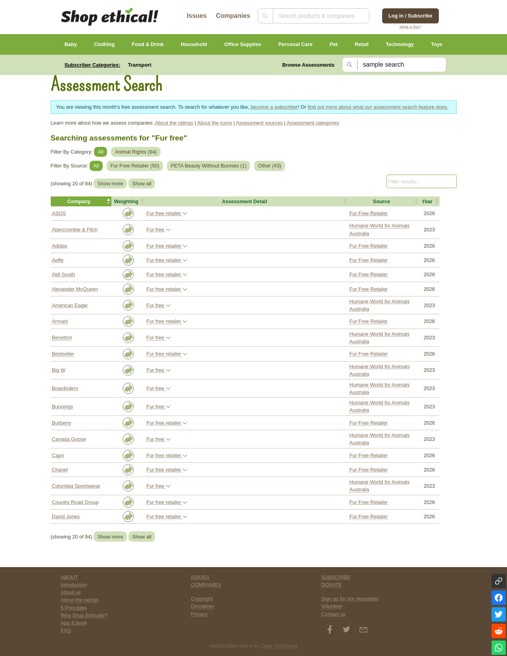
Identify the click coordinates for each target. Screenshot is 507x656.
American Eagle (70, 305)
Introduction (74, 585)
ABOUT (69, 577)
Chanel (60, 470)
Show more (110, 184)
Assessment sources (259, 123)
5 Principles (74, 608)
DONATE (331, 585)
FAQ (66, 630)
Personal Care (295, 44)
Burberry (61, 423)
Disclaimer (203, 606)
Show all (141, 184)
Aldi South (63, 274)
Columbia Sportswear (76, 486)
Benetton (62, 338)
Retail (362, 44)
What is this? (410, 27)
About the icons (214, 123)
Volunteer (331, 606)
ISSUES (200, 577)
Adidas (59, 246)
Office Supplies (242, 44)
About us (71, 592)
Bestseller (63, 354)
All (100, 152)
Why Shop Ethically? (84, 615)
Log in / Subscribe (410, 16)
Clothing (104, 44)
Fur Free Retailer (368, 213)
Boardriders (65, 388)
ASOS (59, 213)
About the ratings (174, 123)
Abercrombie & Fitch (75, 230)
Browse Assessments (308, 65)
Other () (269, 166)
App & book (74, 623)
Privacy (199, 614)
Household (194, 44)
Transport (139, 65)
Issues (197, 15)
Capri (58, 455)
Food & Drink (148, 44)
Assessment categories (313, 123)
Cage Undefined (278, 646)
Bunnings (62, 407)
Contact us (333, 614)
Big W (58, 370)
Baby (71, 44)
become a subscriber (274, 107)
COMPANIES (206, 585)
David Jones (66, 516)
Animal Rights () (136, 152)
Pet (334, 44)
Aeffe (58, 260)
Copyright (202, 599)
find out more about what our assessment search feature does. (378, 107)
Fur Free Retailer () (135, 166)
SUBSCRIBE (335, 577)
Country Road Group (75, 502)
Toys (436, 44)
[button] (81, 201)
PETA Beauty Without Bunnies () (209, 166)
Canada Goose (69, 439)
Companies (233, 15)
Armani (60, 321)
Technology (400, 44)
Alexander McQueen (75, 289)
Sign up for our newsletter (350, 599)
